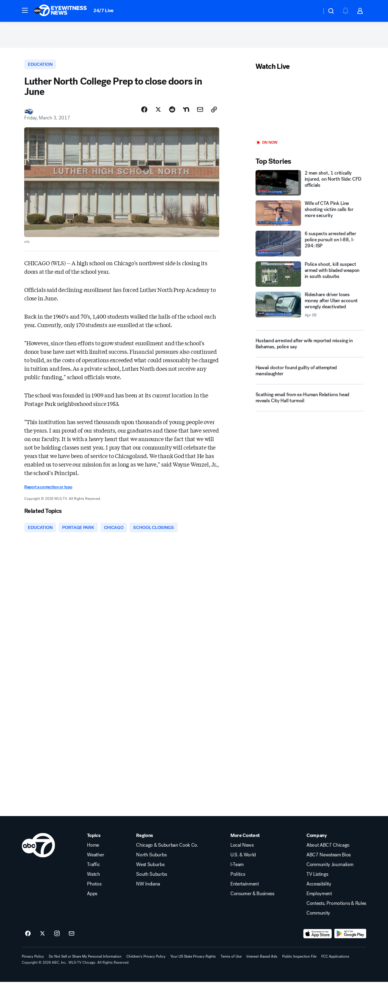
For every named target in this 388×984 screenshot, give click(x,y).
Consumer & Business (252, 895)
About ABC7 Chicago (328, 847)
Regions (144, 837)
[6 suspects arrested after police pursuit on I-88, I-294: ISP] (310, 245)
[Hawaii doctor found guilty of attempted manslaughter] (310, 374)
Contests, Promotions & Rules (336, 905)
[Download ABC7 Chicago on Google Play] (350, 936)
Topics (93, 837)
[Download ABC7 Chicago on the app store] (317, 936)
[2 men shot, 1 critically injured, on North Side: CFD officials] (310, 184)
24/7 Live (103, 10)
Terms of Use (231, 958)
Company (316, 837)
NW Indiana (148, 886)
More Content (245, 837)
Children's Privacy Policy (146, 958)
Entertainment (244, 886)
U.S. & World (243, 857)
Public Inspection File (299, 958)
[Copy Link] (214, 111)
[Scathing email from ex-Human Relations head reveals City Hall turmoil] (310, 401)
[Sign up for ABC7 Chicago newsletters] (71, 936)
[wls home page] (38, 847)
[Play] (310, 106)
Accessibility (318, 886)
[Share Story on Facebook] (144, 111)
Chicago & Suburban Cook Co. (167, 847)
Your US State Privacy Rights (193, 958)
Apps (92, 895)
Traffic (93, 866)
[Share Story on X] (158, 111)
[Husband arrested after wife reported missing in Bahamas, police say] (310, 345)
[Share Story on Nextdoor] (186, 111)
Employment (319, 895)
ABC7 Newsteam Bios (328, 857)
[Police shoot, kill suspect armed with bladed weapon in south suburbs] (310, 275)
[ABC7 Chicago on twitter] (42, 936)
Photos (94, 886)
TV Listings (317, 876)
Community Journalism (329, 866)
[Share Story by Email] (200, 111)
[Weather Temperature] (312, 11)
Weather (95, 857)
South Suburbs (151, 876)
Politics (237, 876)
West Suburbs (150, 866)
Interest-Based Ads (261, 958)
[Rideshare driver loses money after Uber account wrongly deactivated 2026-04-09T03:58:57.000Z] (310, 306)
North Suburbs (151, 857)
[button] (24, 10)
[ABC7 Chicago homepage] (60, 11)
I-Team (237, 866)
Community (318, 915)
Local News (242, 847)
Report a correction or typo (48, 489)
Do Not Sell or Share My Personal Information (85, 958)
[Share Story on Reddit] (172, 111)
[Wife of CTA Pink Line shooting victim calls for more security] (310, 214)
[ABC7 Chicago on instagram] (57, 936)
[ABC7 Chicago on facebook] (28, 936)
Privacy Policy (33, 958)
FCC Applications (335, 958)
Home (93, 847)
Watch (93, 876)
